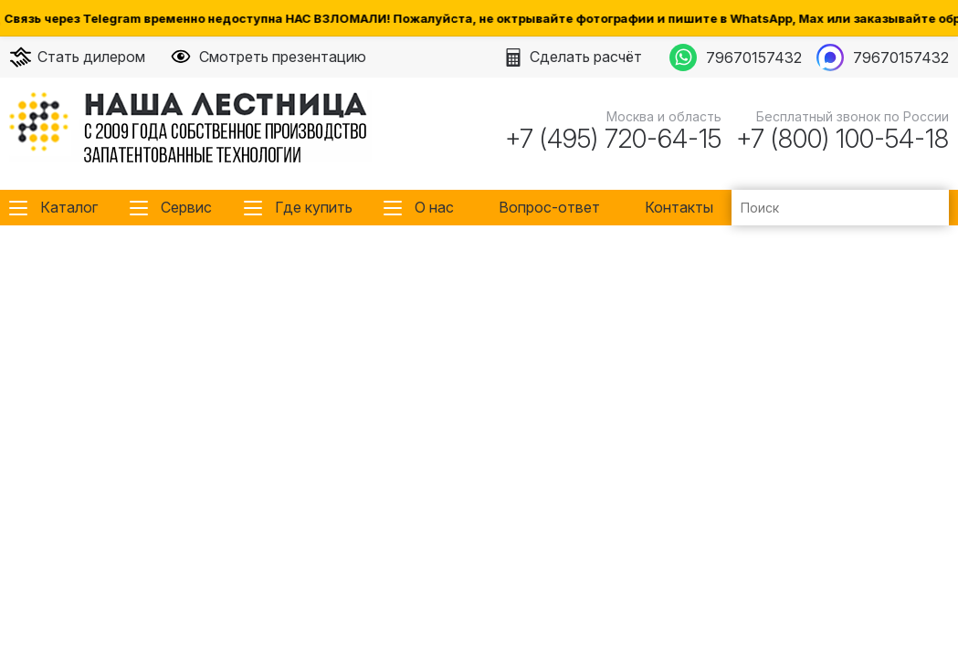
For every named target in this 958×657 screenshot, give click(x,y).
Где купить (314, 207)
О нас (434, 207)
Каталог (69, 207)
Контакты (679, 207)
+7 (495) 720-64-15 (613, 139)
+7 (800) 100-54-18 (842, 139)
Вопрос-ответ (549, 207)
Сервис (186, 207)
